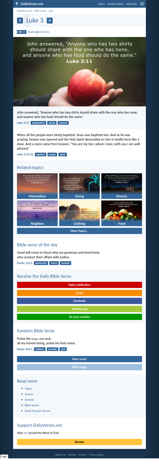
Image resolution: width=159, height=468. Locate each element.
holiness (40, 349)
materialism (38, 122)
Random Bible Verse (36, 330)
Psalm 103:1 (24, 349)
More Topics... (79, 231)
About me (60, 454)
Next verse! (79, 359)
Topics (101, 4)
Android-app (79, 309)
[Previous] (20, 21)
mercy (54, 263)
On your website (79, 317)
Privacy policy (96, 454)
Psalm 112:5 (24, 263)
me (26, 433)
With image (79, 367)
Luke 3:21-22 (25, 154)
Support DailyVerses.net (39, 425)
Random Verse (115, 4)
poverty (63, 122)
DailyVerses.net (25, 10)
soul (63, 349)
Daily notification (79, 285)
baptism (40, 154)
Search (29, 394)
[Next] (50, 21)
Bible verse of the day (37, 244)
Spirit (62, 154)
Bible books (40, 10)
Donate (79, 442)
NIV (22, 31)
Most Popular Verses (37, 411)
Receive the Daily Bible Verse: (44, 276)
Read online (38, 32)
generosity (41, 263)
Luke (50, 10)
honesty (65, 263)
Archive (29, 400)
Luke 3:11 (23, 123)
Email (79, 293)
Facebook (79, 301)
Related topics (30, 167)
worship (52, 349)
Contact (82, 454)
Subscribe (131, 4)
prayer (52, 154)
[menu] (142, 5)
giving (52, 122)
